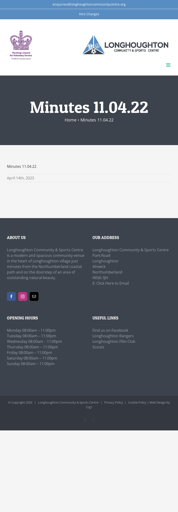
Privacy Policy (113, 402)
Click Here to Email (112, 283)
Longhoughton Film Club (113, 341)
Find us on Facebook (110, 330)
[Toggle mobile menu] (168, 65)
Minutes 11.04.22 (21, 166)
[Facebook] (11, 296)
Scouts (98, 347)
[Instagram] (22, 296)
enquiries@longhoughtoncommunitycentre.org (89, 4)
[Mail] (34, 296)
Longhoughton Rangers (113, 335)
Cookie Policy (137, 402)
